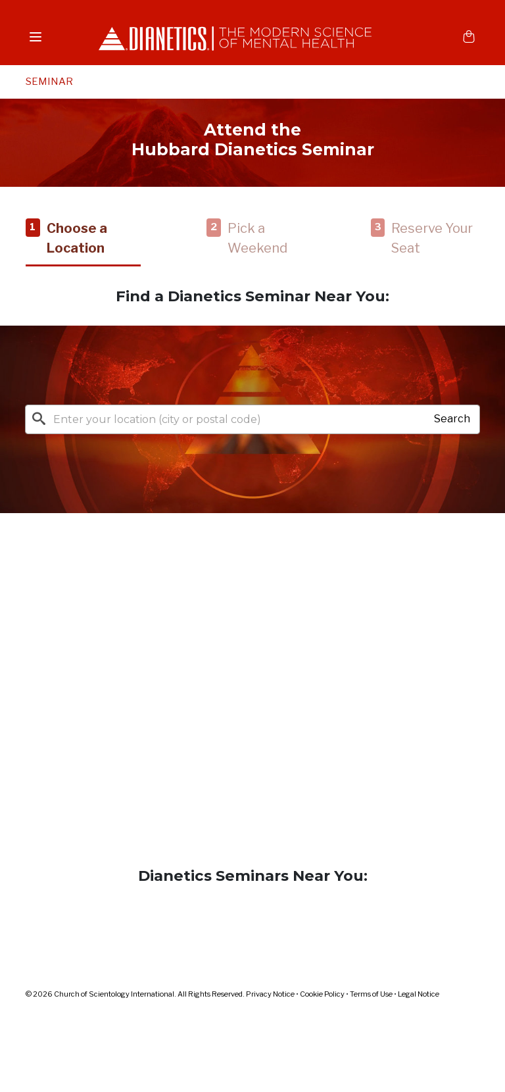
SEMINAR (49, 81)
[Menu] (35, 36)
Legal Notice (418, 994)
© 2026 (136, 994)
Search (452, 418)
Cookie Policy (322, 994)
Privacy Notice (270, 994)
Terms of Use (371, 994)
